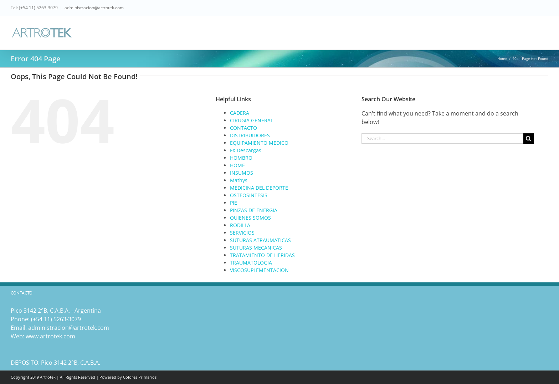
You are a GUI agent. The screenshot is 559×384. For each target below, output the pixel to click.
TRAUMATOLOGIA (251, 262)
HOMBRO (241, 157)
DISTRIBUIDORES (250, 135)
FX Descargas (245, 150)
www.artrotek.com (50, 336)
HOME (237, 165)
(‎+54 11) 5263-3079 (56, 319)
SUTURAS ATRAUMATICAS (260, 240)
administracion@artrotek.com (94, 8)
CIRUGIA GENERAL (251, 120)
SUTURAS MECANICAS (256, 247)
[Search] (528, 138)
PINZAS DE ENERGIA (253, 210)
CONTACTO (243, 127)
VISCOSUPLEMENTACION (259, 270)
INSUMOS (241, 172)
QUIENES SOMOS (250, 217)
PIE (233, 202)
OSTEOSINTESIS (248, 195)
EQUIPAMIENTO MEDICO (259, 142)
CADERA (239, 112)
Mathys (238, 180)
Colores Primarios (140, 377)
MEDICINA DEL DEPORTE (259, 187)
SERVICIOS (242, 232)
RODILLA (240, 225)
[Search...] (442, 138)
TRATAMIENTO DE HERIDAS (262, 255)
